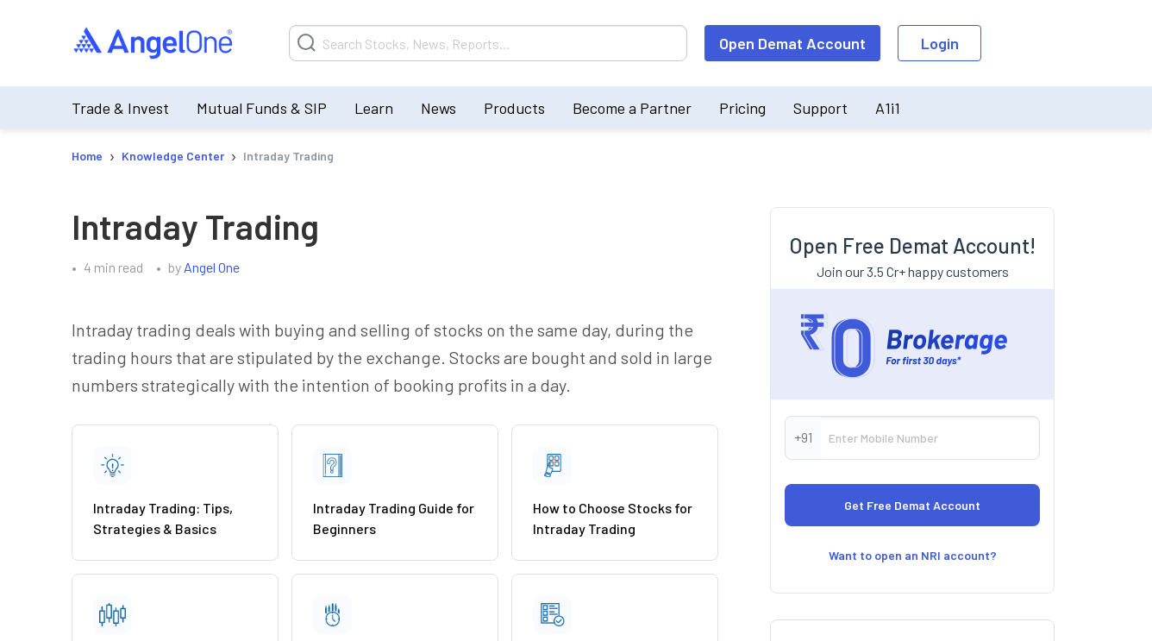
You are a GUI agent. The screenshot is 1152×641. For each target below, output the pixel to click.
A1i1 (887, 107)
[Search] (488, 43)
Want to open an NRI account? (913, 555)
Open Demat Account (792, 43)
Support (820, 107)
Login (940, 43)
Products (514, 107)
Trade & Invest (120, 107)
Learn (373, 107)
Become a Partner (632, 107)
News (438, 107)
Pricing (742, 107)
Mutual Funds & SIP (262, 107)
